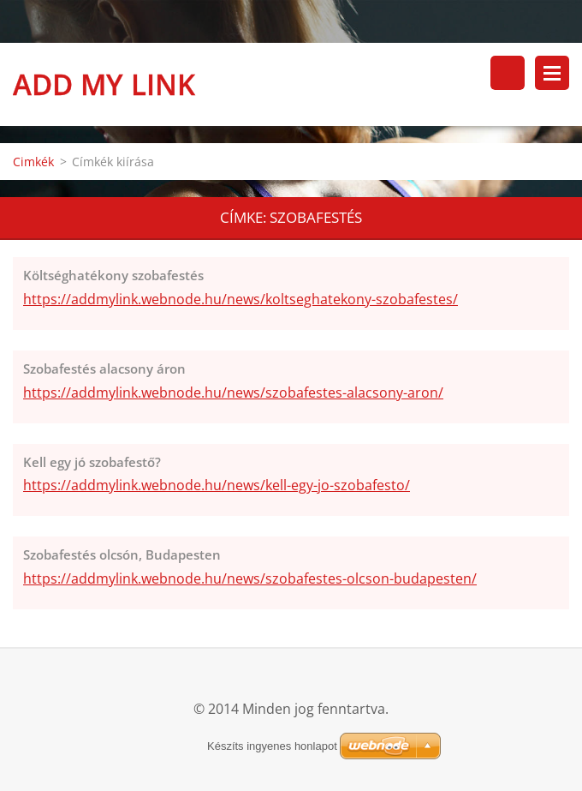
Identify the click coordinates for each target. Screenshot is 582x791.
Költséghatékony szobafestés (113, 275)
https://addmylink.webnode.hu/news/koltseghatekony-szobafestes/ (240, 299)
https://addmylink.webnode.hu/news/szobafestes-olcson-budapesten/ (250, 578)
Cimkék (33, 161)
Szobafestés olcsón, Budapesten (122, 554)
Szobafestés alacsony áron (104, 368)
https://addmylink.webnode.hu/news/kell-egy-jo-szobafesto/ (216, 485)
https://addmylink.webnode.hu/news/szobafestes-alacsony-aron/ (233, 392)
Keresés (507, 73)
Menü (552, 73)
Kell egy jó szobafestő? (92, 461)
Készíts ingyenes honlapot (272, 746)
